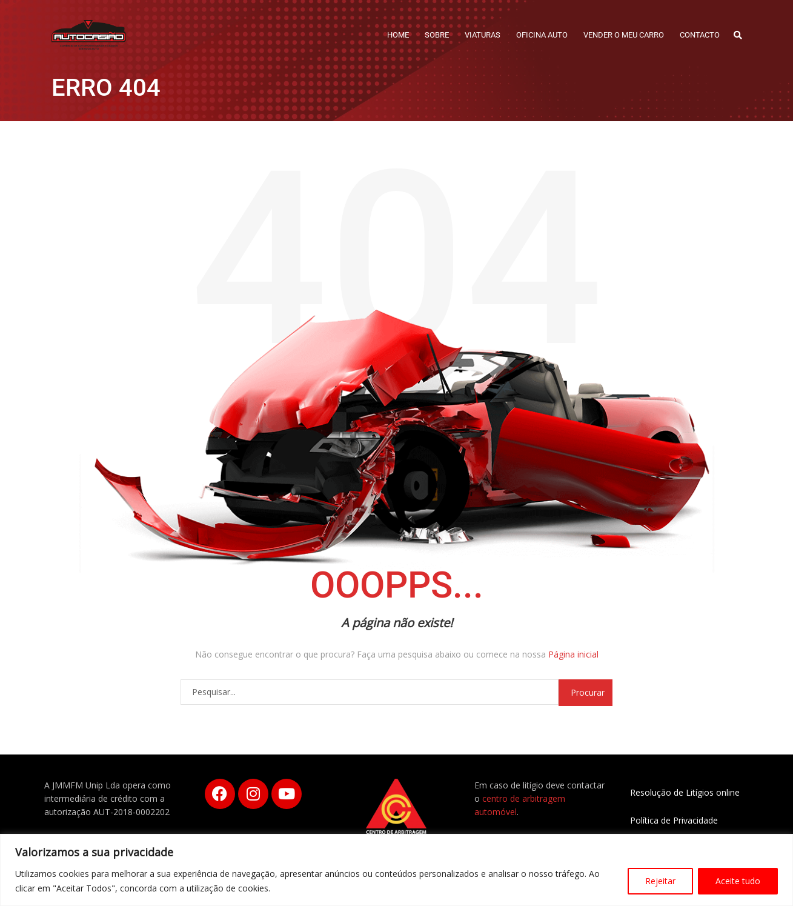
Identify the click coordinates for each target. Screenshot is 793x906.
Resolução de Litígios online (685, 792)
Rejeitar (660, 881)
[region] (396, 870)
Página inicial (573, 654)
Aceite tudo (737, 881)
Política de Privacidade (674, 820)
